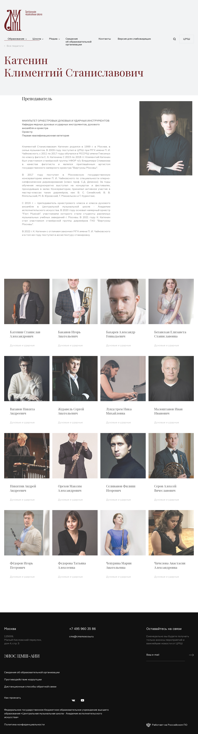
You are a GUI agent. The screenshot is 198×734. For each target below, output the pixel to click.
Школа (36, 39)
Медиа (53, 39)
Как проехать (12, 698)
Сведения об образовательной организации (78, 40)
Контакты (105, 39)
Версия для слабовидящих (134, 39)
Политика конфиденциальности (24, 724)
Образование (16, 39)
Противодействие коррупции (23, 679)
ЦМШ (186, 39)
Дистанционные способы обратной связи (30, 687)
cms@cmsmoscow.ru (81, 636)
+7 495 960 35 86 (82, 629)
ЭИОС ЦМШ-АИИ (22, 656)
